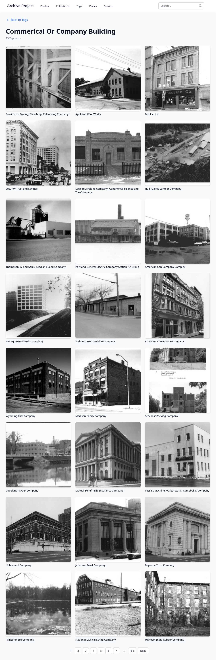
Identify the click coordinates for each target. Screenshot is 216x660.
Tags (79, 6)
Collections (62, 6)
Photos (44, 6)
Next (143, 650)
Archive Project (20, 5)
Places (93, 6)
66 (132, 650)
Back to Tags (17, 20)
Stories (108, 6)
